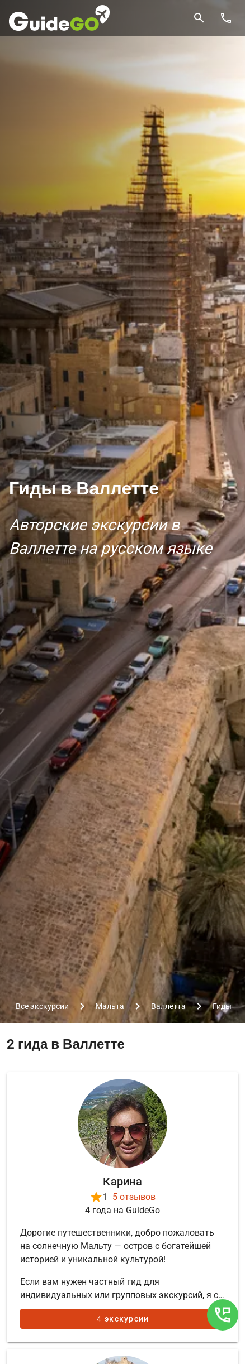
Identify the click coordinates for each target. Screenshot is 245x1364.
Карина (122, 1181)
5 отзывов (134, 1197)
